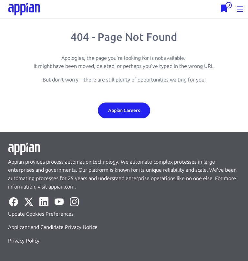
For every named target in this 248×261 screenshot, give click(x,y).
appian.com (61, 187)
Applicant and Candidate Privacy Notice (53, 227)
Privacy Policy (23, 241)
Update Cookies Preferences (41, 214)
